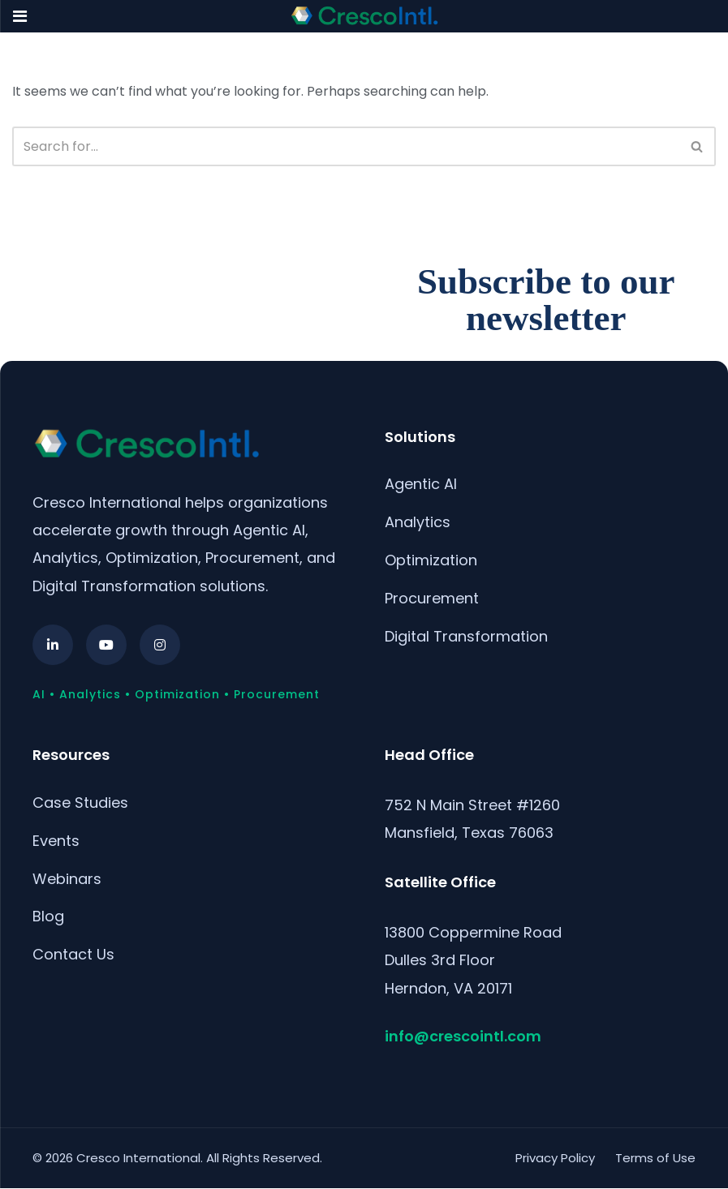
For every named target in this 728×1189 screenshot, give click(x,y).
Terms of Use (655, 1157)
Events (56, 841)
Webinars (66, 879)
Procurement (432, 598)
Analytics (417, 522)
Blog (48, 916)
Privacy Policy (555, 1157)
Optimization (431, 560)
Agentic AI (421, 484)
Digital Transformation (466, 636)
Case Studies (80, 802)
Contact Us (73, 954)
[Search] (345, 146)
